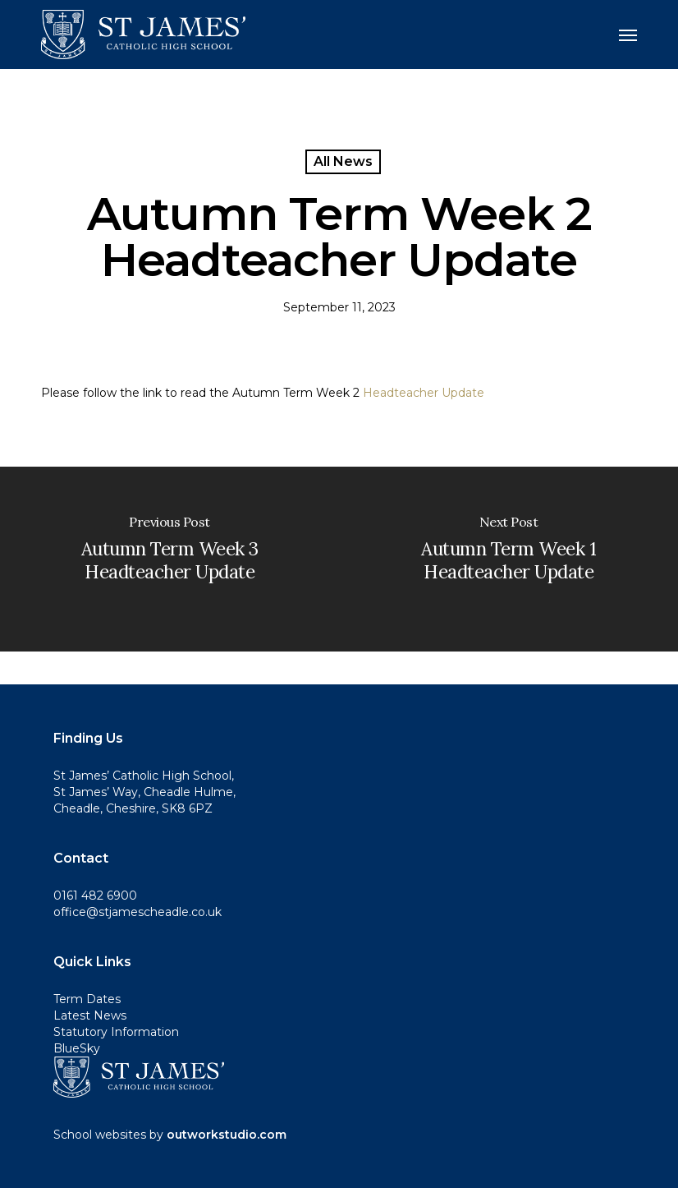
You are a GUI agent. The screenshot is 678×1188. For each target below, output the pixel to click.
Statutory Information (116, 1032)
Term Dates (87, 999)
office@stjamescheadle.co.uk (137, 912)
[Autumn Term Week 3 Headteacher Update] (169, 559)
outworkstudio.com (226, 1134)
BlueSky (76, 1048)
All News (343, 161)
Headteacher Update (423, 392)
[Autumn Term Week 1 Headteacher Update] (508, 559)
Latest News (89, 1015)
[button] (628, 34)
